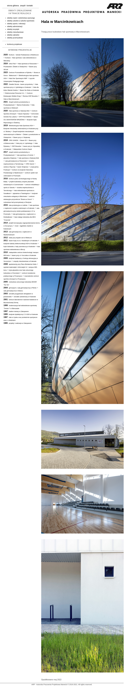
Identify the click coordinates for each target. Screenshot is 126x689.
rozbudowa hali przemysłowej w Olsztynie (17, 202)
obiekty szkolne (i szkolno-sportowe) (20, 21)
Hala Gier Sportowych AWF (18, 78)
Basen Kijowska (23, 114)
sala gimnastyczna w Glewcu (13, 291)
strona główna (13, 6)
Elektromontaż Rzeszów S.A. (15, 93)
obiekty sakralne (13, 35)
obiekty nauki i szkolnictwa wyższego (21, 18)
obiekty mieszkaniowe (15, 32)
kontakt (30, 6)
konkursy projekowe (14, 44)
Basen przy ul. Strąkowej (21, 137)
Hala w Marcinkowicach (11, 99)
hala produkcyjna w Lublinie (18, 205)
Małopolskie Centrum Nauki (22, 149)
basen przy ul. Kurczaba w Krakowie (24, 255)
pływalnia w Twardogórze (21, 193)
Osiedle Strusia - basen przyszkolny (21, 84)
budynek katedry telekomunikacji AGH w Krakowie (20, 243)
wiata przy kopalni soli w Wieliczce (20, 238)
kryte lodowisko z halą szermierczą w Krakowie (19, 246)
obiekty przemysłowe (15, 38)
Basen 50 (23, 140)
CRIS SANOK (13, 140)
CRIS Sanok (30, 164)
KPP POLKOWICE (25, 117)
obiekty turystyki (13, 29)
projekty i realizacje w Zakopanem (20, 323)
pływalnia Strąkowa (10, 158)
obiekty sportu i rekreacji (16, 24)
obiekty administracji (14, 26)
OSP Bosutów (16, 146)
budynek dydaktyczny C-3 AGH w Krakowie (23, 314)
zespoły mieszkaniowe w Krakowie (24, 261)
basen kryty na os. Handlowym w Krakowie (23, 241)
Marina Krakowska (23, 105)
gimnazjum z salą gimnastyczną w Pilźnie (23, 288)
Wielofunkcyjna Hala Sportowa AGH (21, 125)
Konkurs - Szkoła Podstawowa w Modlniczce (24, 55)
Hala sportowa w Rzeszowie (27, 64)
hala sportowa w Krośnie (25, 155)
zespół (22, 6)
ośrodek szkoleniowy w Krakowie (25, 297)
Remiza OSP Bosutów (30, 96)
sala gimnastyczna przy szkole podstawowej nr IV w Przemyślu (21, 211)
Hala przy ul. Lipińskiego (24, 143)
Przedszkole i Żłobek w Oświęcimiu (15, 66)
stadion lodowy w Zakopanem (19, 311)
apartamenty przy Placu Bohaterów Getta (22, 264)
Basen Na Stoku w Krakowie (29, 90)
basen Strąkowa (22, 167)
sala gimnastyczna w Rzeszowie (16, 161)
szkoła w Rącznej (9, 167)
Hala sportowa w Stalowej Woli (19, 111)
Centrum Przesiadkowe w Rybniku (20, 72)
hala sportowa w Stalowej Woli (29, 158)
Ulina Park (12, 64)
